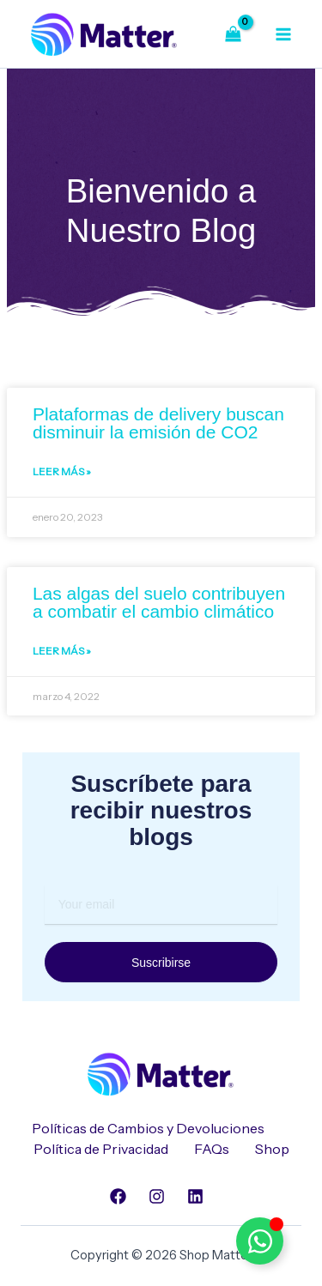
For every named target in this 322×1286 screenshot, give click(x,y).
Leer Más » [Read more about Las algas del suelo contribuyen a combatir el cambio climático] (62, 650)
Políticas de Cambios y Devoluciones (148, 1128)
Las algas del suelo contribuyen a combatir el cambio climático (159, 602)
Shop (272, 1149)
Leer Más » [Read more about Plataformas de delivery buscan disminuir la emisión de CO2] (62, 471)
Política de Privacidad (100, 1149)
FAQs (211, 1149)
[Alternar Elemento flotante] (259, 1241)
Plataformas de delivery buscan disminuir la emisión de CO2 (158, 423)
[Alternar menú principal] (283, 33)
